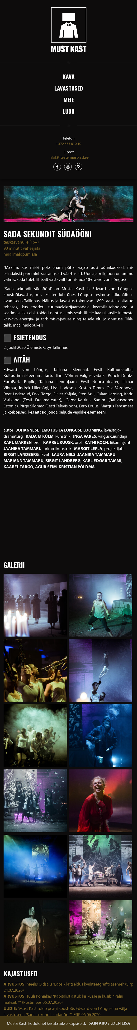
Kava (69, 76)
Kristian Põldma (77, 466)
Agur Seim (46, 466)
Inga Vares (84, 436)
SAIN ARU (98, 1023)
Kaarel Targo (18, 466)
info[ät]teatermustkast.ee (69, 157)
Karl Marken (18, 442)
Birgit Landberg (21, 454)
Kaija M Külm (39, 436)
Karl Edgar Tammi (101, 460)
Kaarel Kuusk (58, 442)
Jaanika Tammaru (23, 448)
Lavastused (68, 88)
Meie (68, 99)
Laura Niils (64, 454)
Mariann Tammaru (23, 460)
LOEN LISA (120, 1023)
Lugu (69, 111)
